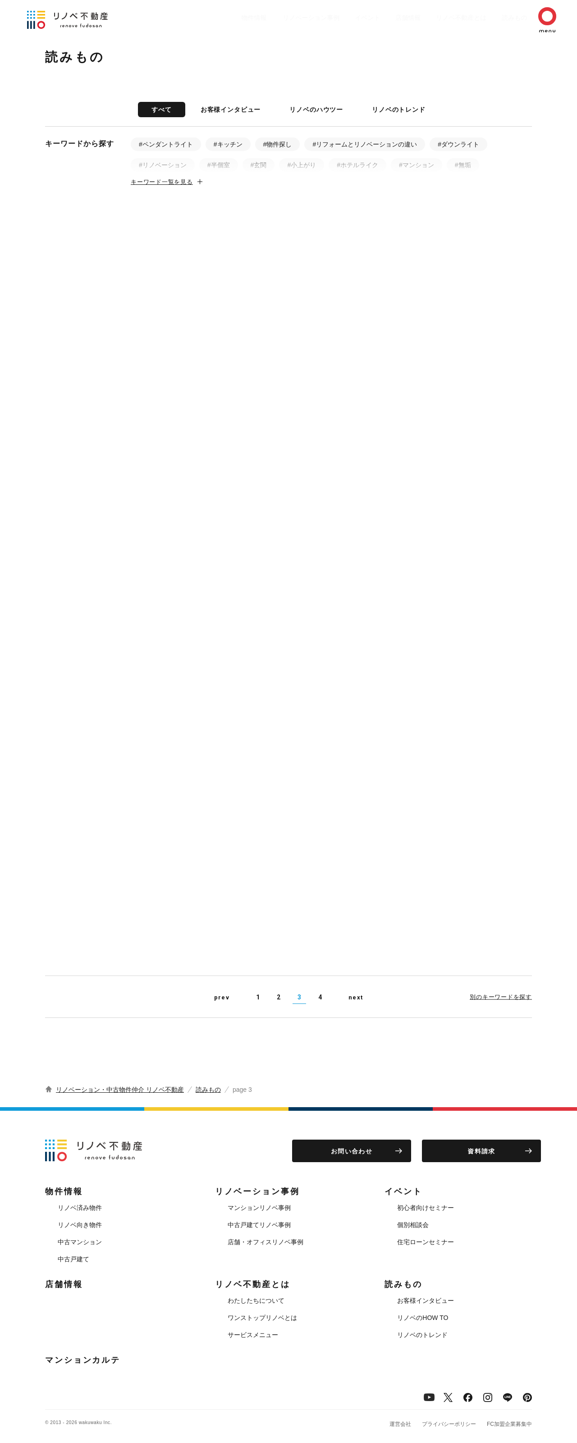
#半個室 (218, 165)
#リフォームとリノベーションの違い (364, 144)
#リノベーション (163, 165)
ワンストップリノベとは (262, 1318)
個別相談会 (413, 1225)
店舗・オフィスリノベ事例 (265, 1242)
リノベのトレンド (399, 109)
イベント (340, 17)
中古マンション (80, 1242)
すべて (161, 109)
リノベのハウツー (316, 109)
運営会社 (400, 1424)
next (355, 997)
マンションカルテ (82, 1360)
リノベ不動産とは (443, 17)
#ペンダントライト (166, 144)
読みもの (501, 17)
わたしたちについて (256, 1300)
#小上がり (301, 165)
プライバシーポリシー (449, 1424)
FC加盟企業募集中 (509, 1424)
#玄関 (259, 165)
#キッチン (228, 144)
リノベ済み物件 (80, 1208)
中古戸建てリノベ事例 (259, 1225)
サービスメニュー (253, 1335)
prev (221, 997)
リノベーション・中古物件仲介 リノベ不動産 (120, 1089)
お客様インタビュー (231, 109)
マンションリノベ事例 (259, 1208)
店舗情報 (385, 17)
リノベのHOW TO (422, 1318)
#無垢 (463, 165)
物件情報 (219, 17)
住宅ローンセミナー (425, 1242)
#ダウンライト (458, 144)
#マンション (416, 165)
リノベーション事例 (280, 17)
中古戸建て (73, 1259)
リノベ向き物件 (80, 1225)
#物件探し (277, 144)
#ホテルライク (357, 165)
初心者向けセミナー (425, 1208)
